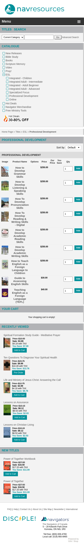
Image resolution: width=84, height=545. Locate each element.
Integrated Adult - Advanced (24, 88)
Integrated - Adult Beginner (24, 85)
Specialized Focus (19, 92)
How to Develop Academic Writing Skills (19, 251)
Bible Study (12, 56)
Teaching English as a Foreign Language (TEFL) (20, 295)
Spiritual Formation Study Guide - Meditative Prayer (32, 335)
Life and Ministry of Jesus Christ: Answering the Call (32, 379)
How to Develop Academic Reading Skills (19, 235)
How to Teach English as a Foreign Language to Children (19, 267)
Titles (17, 132)
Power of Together (14, 481)
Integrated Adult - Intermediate (26, 81)
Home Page (7, 132)
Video (9, 67)
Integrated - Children (20, 78)
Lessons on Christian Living (19, 424)
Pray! (9, 71)
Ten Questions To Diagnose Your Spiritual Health (30, 357)
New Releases (14, 53)
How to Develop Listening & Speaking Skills (20, 187)
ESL (8, 74)
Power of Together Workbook (19, 458)
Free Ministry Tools (16, 110)
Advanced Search (70, 37)
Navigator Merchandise (18, 107)
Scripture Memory (15, 64)
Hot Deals (11, 103)
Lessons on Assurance (16, 402)
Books (9, 60)
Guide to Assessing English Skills (20, 281)
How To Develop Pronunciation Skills (20, 203)
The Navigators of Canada (55, 524)
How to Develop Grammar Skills (20, 172)
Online (12, 99)
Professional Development (23, 96)
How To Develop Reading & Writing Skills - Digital (19, 218)
